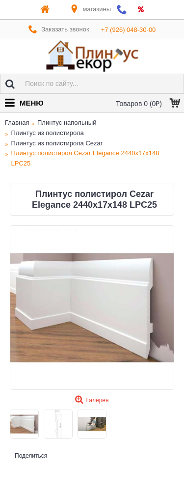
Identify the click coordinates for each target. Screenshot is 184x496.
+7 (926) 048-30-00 (128, 29)
